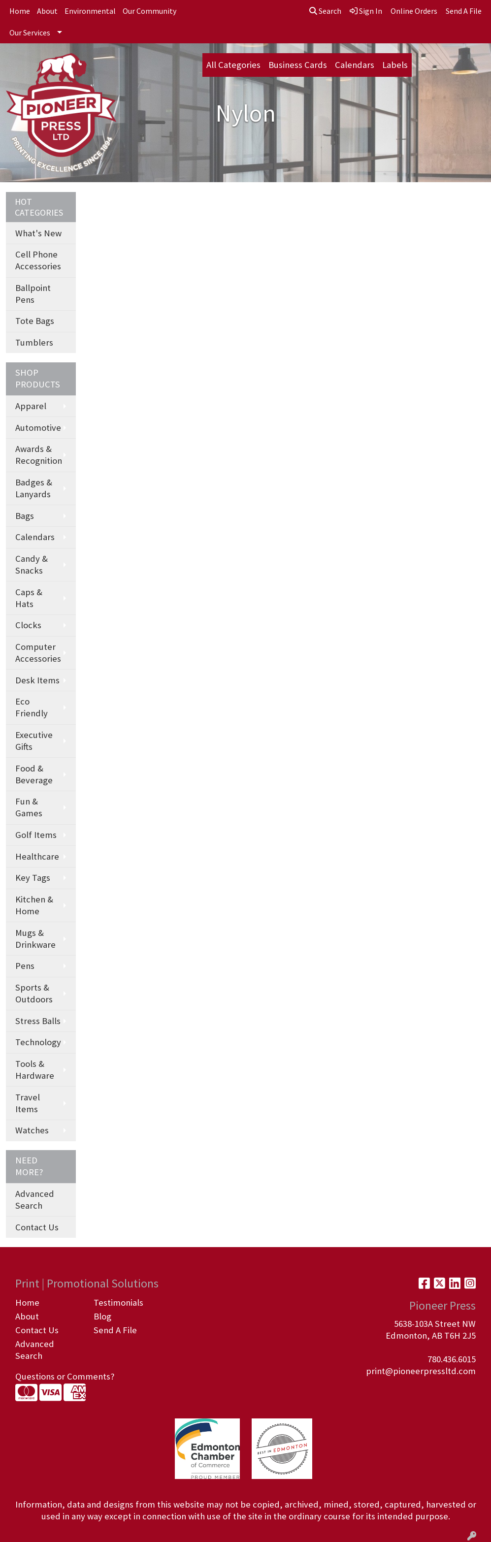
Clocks (28, 625)
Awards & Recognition (38, 454)
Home (19, 11)
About (47, 11)
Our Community (149, 11)
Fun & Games (28, 807)
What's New (38, 233)
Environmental (90, 11)
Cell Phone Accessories (38, 260)
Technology (38, 1042)
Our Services (29, 32)
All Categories (233, 64)
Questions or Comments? (64, 1376)
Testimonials (118, 1302)
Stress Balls (38, 1021)
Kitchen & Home (34, 905)
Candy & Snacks (31, 564)
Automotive (38, 427)
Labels (395, 64)
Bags (24, 515)
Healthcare (37, 856)
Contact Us (37, 1227)
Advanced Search (34, 1199)
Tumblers (34, 342)
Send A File (115, 1330)
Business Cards (297, 64)
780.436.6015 (451, 1359)
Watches (32, 1130)
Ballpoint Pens (33, 293)
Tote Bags (34, 320)
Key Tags (32, 877)
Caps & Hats (28, 598)
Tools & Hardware (34, 1069)
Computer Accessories (38, 652)
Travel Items (27, 1103)
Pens (24, 965)
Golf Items (36, 834)
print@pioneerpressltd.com (421, 1371)
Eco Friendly (31, 707)
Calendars (354, 64)
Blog (102, 1316)
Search (325, 11)
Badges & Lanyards (33, 488)
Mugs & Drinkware (35, 938)
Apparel (30, 406)
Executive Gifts (34, 740)
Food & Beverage (34, 774)
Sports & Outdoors (34, 993)
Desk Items (37, 680)
